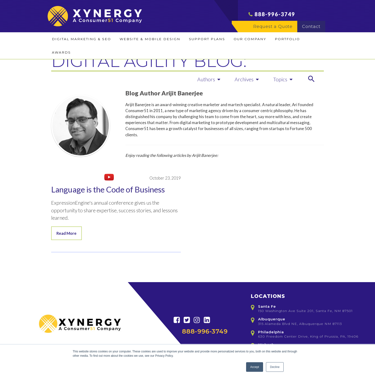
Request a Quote (275, 26)
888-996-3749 (274, 14)
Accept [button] (254, 367)
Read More (66, 233)
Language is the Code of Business (108, 189)
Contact (313, 26)
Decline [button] (275, 367)
